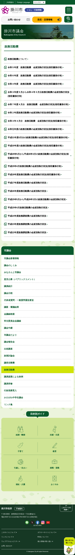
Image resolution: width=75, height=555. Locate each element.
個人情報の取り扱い (45, 541)
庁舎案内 (19, 509)
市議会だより (10, 335)
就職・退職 (54, 468)
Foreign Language (23, 2)
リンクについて (6, 537)
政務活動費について (17, 59)
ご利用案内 (10, 2)
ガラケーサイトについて (46, 532)
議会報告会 (9, 342)
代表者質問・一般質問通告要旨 (19, 300)
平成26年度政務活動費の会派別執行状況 (27, 191)
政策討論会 (9, 356)
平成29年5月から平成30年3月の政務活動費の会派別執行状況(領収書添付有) (38, 156)
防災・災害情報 (45, 20)
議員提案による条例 (13, 377)
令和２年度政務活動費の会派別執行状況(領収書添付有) (34, 113)
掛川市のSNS (37, 525)
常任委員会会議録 (12, 321)
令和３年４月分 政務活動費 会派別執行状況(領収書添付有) (37, 121)
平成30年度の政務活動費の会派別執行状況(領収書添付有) (35, 146)
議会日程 (8, 293)
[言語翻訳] (39, 2)
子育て (20, 451)
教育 (54, 451)
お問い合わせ (14, 20)
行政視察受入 (10, 390)
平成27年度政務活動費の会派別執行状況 (27, 183)
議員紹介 (8, 286)
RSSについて (42, 537)
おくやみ (54, 484)
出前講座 (8, 349)
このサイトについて (8, 532)
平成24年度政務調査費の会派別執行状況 (27, 216)
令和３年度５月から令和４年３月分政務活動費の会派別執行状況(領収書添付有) (38, 94)
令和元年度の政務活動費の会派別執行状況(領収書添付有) (35, 129)
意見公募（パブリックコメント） (20, 279)
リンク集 (8, 404)
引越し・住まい (20, 468)
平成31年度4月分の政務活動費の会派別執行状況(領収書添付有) (38, 137)
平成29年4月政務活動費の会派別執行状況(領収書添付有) (34, 166)
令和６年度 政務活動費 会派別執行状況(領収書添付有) (35, 75)
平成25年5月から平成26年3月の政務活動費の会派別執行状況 (37, 199)
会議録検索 (9, 314)
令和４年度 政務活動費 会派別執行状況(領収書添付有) (35, 84)
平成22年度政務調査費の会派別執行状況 (27, 232)
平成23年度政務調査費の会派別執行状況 (27, 224)
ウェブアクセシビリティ (10, 541)
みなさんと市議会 (12, 272)
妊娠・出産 (54, 435)
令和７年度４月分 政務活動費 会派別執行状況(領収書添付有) (38, 104)
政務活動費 (9, 370)
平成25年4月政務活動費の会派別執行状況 (27, 207)
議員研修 (8, 384)
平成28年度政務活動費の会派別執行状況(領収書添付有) (34, 174)
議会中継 (8, 328)
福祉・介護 (20, 484)
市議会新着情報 (11, 258)
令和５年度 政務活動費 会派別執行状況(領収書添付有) (35, 67)
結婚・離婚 (20, 435)
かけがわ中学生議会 (13, 397)
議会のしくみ (10, 265)
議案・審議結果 (11, 307)
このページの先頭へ (66, 509)
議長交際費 (9, 363)
